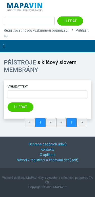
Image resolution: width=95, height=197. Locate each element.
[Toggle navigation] (3, 46)
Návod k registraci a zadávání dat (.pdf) (47, 160)
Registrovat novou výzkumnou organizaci (36, 30)
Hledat (70, 21)
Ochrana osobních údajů (47, 144)
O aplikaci (47, 155)
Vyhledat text (18, 86)
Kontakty (47, 149)
